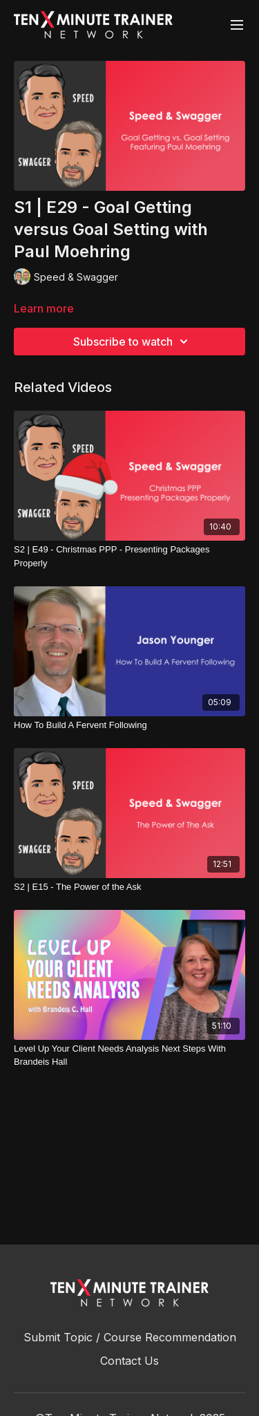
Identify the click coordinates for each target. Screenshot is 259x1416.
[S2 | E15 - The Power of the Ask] (129, 887)
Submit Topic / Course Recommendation (129, 1337)
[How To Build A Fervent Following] (129, 725)
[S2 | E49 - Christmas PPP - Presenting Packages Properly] (129, 556)
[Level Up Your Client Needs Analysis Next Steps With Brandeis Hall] (129, 1055)
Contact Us (129, 1361)
